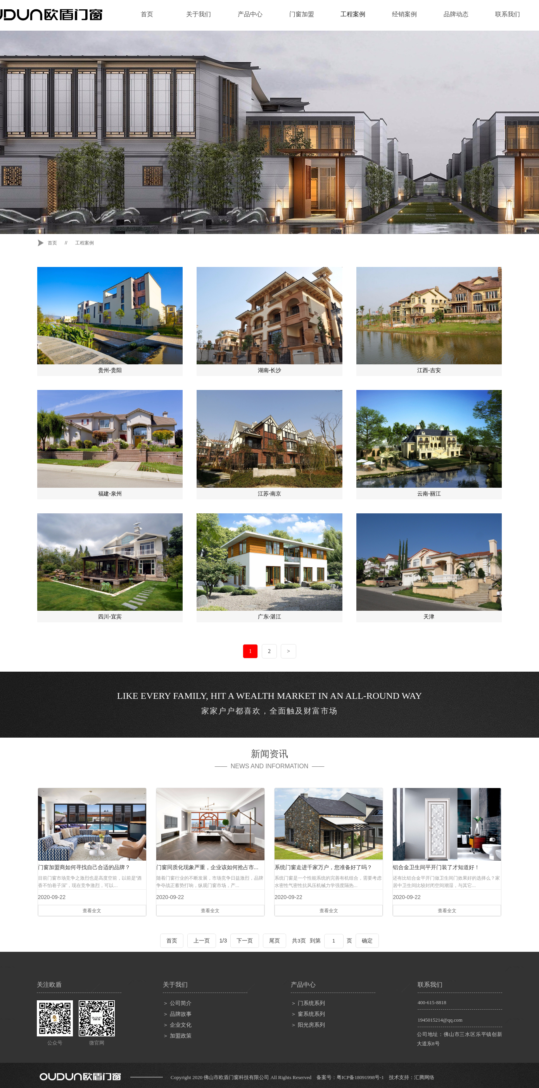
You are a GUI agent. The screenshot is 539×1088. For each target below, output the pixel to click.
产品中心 (250, 14)
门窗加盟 (301, 14)
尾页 (274, 941)
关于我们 (198, 14)
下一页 (245, 941)
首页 (147, 14)
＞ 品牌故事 (177, 1014)
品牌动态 (456, 14)
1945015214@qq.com (440, 1020)
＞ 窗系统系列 (308, 1014)
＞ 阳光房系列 (308, 1025)
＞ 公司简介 (177, 1003)
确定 (367, 940)
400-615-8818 (432, 1002)
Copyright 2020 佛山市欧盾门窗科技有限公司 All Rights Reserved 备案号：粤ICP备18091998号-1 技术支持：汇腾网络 (302, 1077)
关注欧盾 (49, 984)
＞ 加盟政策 (177, 1036)
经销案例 (404, 14)
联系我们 (507, 14)
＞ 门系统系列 (308, 1003)
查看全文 (92, 910)
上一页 (201, 941)
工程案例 (352, 14)
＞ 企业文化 (177, 1025)
